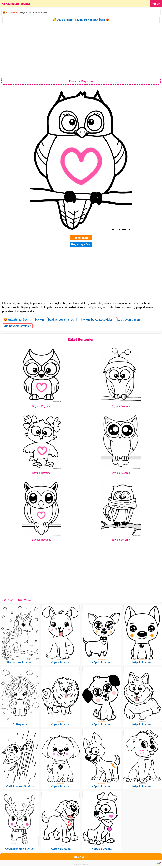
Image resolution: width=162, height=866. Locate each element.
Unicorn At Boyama (20, 662)
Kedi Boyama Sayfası (20, 786)
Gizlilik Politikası (81, 864)
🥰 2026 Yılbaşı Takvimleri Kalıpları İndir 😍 (81, 19)
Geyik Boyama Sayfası (19, 848)
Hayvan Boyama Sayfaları (33, 12)
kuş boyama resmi (129, 319)
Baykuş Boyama (41, 406)
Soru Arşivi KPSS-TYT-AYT (17, 599)
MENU (156, 3)
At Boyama (20, 724)
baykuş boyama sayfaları (97, 319)
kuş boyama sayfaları (18, 325)
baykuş (39, 319)
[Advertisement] (81, 50)
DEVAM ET (81, 856)
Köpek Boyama (61, 662)
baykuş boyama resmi (62, 319)
